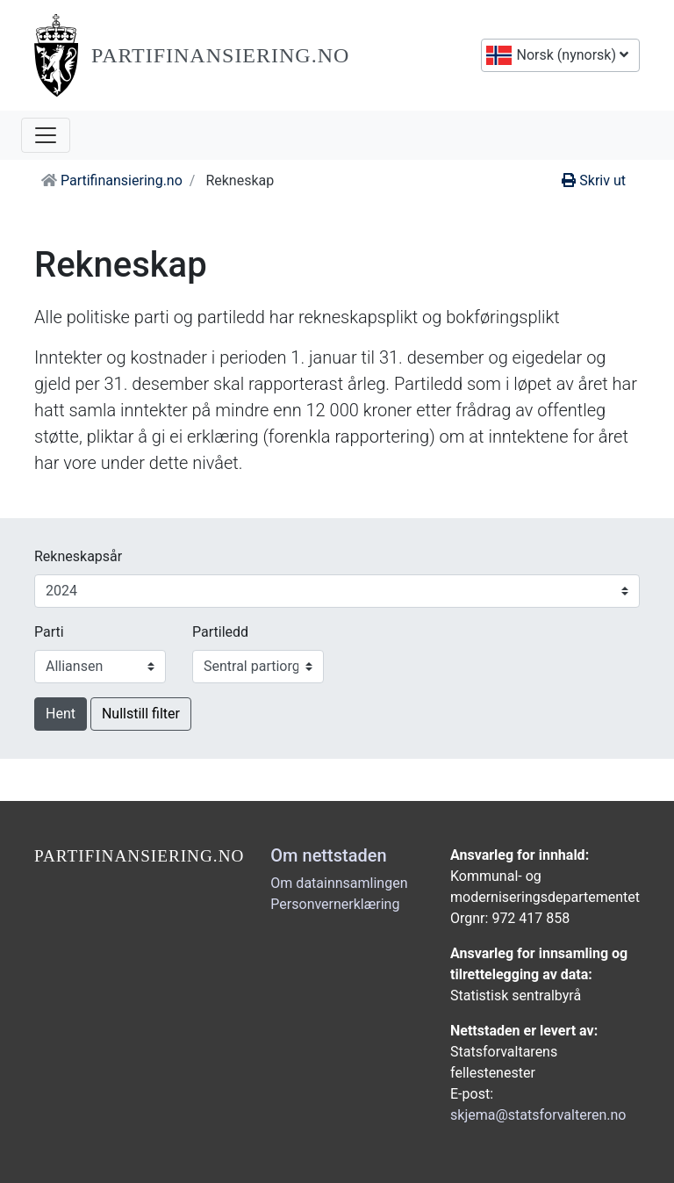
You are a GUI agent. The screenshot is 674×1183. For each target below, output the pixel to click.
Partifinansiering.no (220, 55)
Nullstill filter (141, 713)
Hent (60, 713)
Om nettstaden (328, 855)
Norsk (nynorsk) (570, 55)
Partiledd (220, 632)
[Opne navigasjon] (45, 135)
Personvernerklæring (334, 904)
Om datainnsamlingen (338, 883)
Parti (49, 632)
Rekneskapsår (78, 556)
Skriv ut (594, 180)
